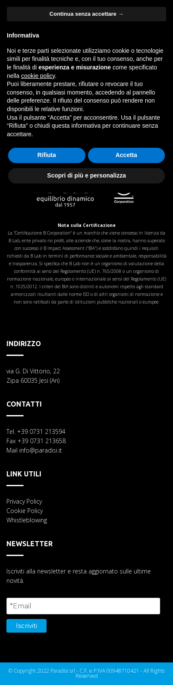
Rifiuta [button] (46, 155)
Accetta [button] (126, 155)
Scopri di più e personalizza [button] (86, 175)
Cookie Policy (24, 511)
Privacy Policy (24, 501)
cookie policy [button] (38, 75)
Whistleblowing (26, 520)
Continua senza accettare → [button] (86, 14)
